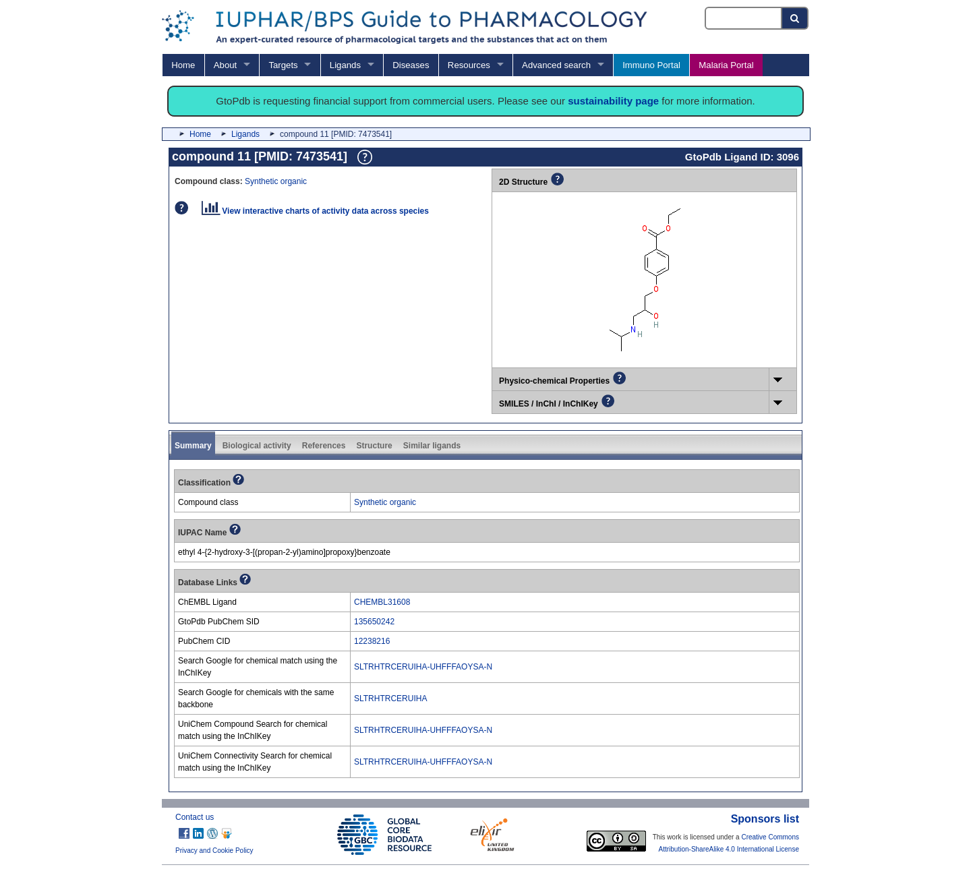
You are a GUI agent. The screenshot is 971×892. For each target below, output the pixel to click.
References (324, 445)
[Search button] (795, 18)
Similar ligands (432, 445)
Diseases (410, 65)
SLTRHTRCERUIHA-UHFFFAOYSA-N (423, 667)
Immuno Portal (651, 65)
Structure (374, 445)
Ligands (345, 65)
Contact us (194, 817)
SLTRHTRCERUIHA (390, 698)
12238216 (372, 641)
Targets (282, 65)
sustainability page (613, 101)
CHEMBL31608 (382, 602)
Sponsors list (765, 819)
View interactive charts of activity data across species (315, 211)
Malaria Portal (726, 65)
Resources (469, 65)
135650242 (374, 621)
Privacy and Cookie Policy (214, 850)
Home (183, 65)
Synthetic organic (276, 181)
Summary (193, 445)
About (225, 65)
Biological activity (257, 445)
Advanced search (556, 65)
